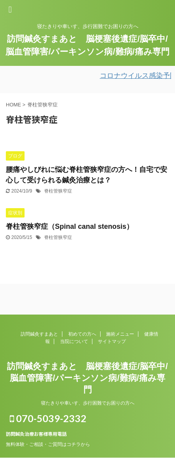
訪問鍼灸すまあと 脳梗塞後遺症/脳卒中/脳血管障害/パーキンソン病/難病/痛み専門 (87, 377)
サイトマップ (112, 341)
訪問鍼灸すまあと (39, 334)
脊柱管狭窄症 (58, 191)
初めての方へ (82, 334)
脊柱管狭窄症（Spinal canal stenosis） (69, 226)
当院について (74, 341)
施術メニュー (120, 334)
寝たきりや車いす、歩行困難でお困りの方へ (87, 403)
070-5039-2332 (48, 418)
